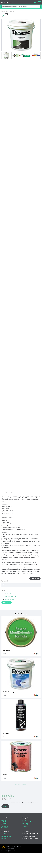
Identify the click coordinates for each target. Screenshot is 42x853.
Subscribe (5, 806)
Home (2, 11)
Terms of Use (4, 851)
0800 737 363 (8, 593)
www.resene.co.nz (9, 599)
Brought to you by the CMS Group (13, 846)
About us (3, 820)
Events (24, 820)
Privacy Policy (12, 851)
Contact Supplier (6, 602)
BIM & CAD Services (6, 836)
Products (7, 11)
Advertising (4, 823)
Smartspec (25, 826)
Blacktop (12, 11)
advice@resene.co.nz (10, 596)
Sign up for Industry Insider (28, 821)
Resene (5, 16)
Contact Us (4, 821)
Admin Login (4, 833)
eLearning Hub (25, 825)
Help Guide (3, 838)
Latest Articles (4, 825)
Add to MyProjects (35, 578)
